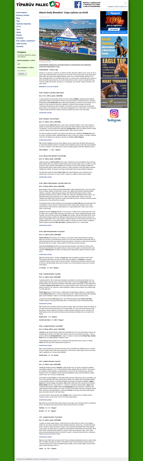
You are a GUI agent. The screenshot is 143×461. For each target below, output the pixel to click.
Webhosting (22, 459)
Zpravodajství (21, 12)
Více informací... (22, 70)
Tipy (18, 21)
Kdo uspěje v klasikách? (25, 41)
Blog (18, 18)
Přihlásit (116, 6)
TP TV (18, 27)
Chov (18, 29)
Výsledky (19, 38)
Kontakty (19, 46)
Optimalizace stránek (38, 459)
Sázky (18, 32)
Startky (19, 35)
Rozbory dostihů (22, 15)
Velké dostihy (21, 44)
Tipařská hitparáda (23, 24)
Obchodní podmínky (54, 459)
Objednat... (22, 73)
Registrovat (123, 6)
